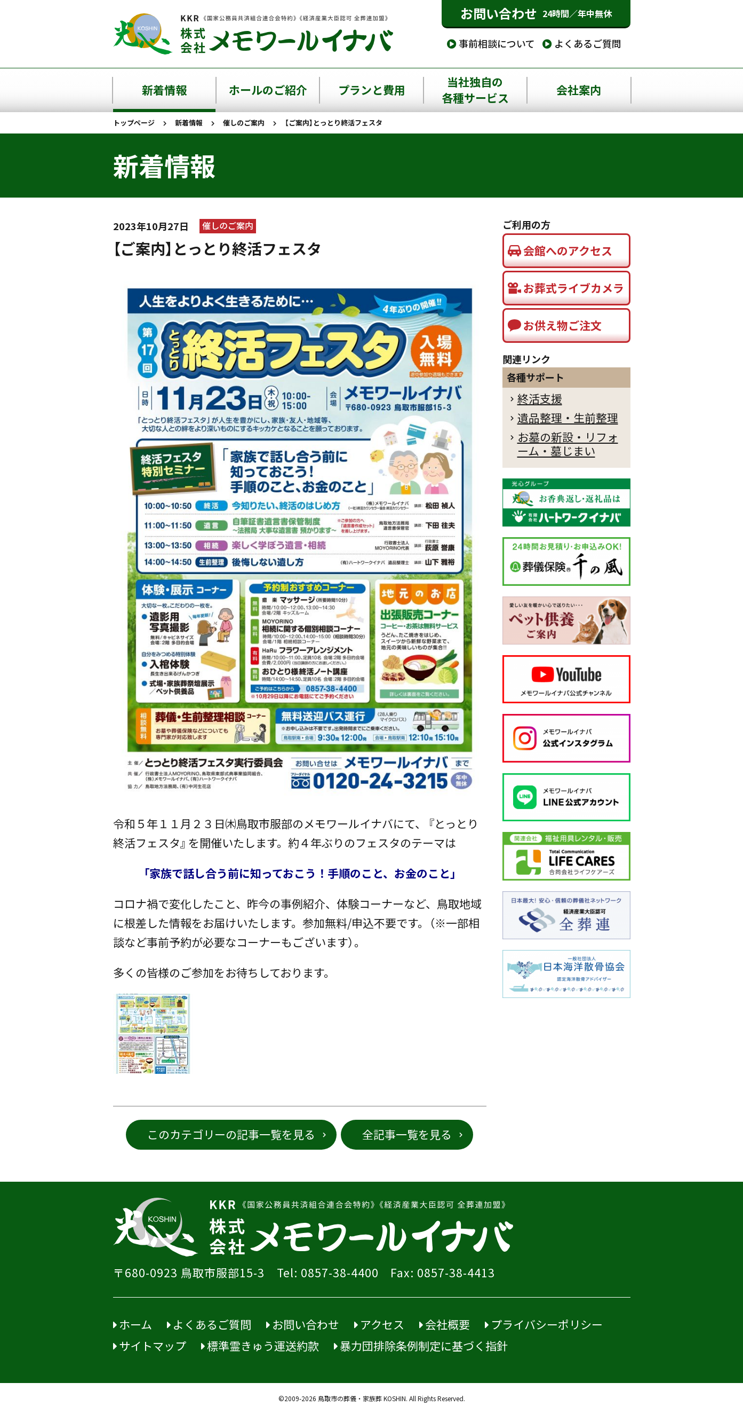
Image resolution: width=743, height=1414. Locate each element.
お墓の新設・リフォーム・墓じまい (567, 444)
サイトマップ (149, 1346)
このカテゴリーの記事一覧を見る (231, 1134)
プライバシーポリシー (544, 1324)
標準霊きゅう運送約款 (260, 1346)
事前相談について (491, 43)
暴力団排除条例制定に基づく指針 (421, 1346)
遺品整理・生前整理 (567, 418)
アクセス (379, 1324)
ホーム (132, 1324)
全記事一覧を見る (407, 1134)
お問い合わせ (536, 13)
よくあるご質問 (581, 43)
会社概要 (444, 1324)
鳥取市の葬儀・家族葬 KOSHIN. (363, 1398)
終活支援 (539, 398)
